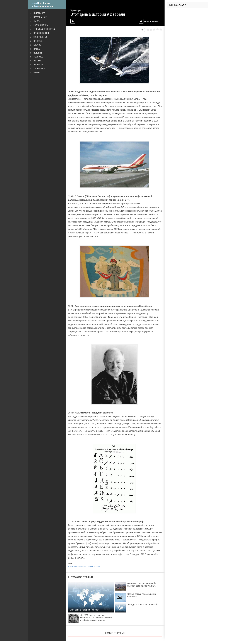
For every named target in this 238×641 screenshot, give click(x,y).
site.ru (47, 4)
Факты (37, 21)
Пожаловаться (148, 21)
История (38, 53)
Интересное (39, 13)
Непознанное (40, 17)
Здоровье (38, 57)
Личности (38, 64)
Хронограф (39, 68)
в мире (80, 566)
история (97, 566)
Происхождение (42, 33)
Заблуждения (40, 37)
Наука (37, 49)
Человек (37, 60)
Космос (37, 45)
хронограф (88, 566)
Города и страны (42, 25)
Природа (38, 41)
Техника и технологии (44, 29)
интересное (72, 566)
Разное (37, 72)
